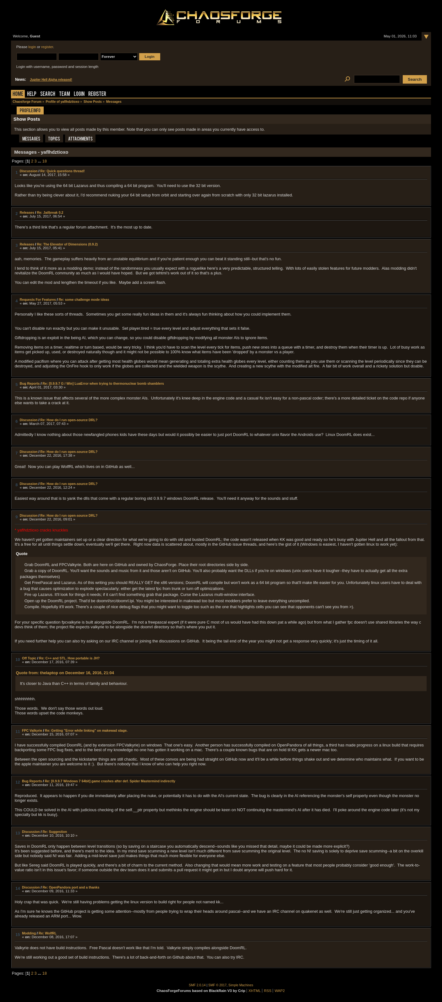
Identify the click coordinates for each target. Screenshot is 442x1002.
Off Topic (29, 658)
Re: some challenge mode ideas (84, 299)
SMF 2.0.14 (197, 985)
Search (47, 94)
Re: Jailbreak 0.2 (50, 212)
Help (31, 94)
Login (79, 94)
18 (44, 161)
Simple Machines (240, 985)
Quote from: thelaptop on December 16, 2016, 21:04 (65, 672)
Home (18, 94)
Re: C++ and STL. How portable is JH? (69, 658)
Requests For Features (38, 299)
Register (97, 94)
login (32, 47)
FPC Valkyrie (32, 730)
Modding (29, 933)
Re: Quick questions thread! (62, 171)
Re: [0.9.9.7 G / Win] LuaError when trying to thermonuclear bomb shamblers (103, 383)
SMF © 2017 (217, 985)
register (47, 47)
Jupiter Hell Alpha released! (51, 79)
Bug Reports (30, 383)
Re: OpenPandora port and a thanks (70, 887)
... (40, 161)
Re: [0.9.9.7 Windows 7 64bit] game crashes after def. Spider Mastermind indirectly (110, 781)
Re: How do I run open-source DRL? (68, 420)
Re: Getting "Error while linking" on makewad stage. (86, 730)
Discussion (29, 171)
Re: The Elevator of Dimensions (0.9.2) (67, 244)
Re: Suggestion (54, 832)
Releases (27, 212)
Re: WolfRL (48, 933)
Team (64, 94)
